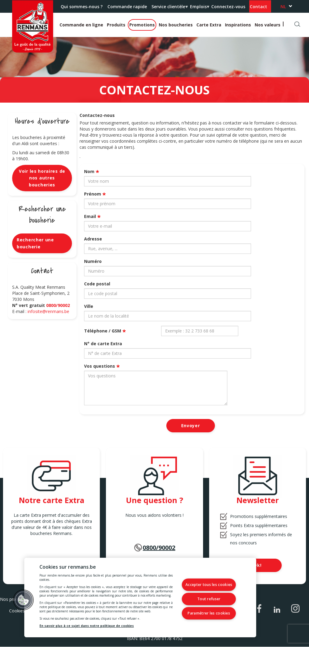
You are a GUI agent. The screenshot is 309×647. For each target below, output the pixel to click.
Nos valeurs (267, 25)
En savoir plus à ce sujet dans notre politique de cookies (86, 626)
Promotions (142, 25)
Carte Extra (208, 25)
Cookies (17, 611)
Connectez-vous (228, 6)
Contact (258, 6)
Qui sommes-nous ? (82, 6)
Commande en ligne (81, 25)
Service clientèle (169, 8)
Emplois (199, 8)
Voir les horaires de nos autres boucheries (42, 178)
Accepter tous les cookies (212, 585)
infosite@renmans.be (48, 311)
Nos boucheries (176, 25)
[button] (23, 600)
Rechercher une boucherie (35, 243)
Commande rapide (127, 6)
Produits (116, 25)
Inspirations (238, 25)
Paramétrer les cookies (212, 613)
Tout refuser (212, 599)
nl (283, 6)
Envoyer (190, 425)
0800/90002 (58, 305)
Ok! (257, 565)
